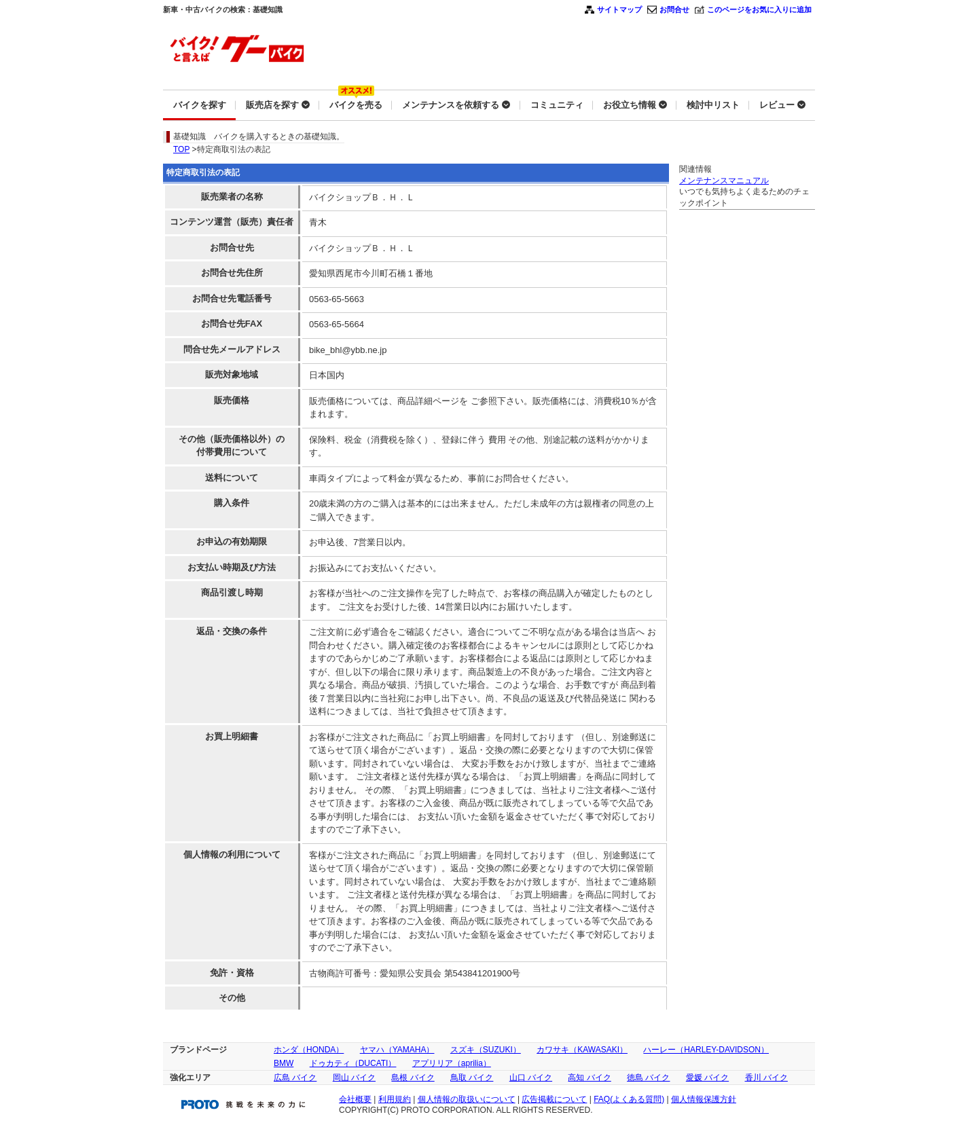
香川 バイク (766, 1077)
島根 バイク (412, 1077)
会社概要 (355, 1099)
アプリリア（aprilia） (451, 1063)
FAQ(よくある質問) (629, 1099)
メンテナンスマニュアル (724, 180)
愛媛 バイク (707, 1077)
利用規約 (394, 1099)
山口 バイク (530, 1077)
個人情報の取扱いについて (466, 1099)
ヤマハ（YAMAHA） (397, 1049)
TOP (181, 149)
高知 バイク (589, 1077)
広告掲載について (554, 1099)
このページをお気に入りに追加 (759, 9)
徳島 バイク (648, 1077)
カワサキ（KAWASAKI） (582, 1049)
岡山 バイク (354, 1077)
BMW (283, 1063)
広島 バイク (295, 1077)
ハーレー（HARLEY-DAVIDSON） (706, 1049)
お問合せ (674, 9)
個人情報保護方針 (703, 1099)
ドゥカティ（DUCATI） (353, 1063)
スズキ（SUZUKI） (485, 1049)
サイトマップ (619, 9)
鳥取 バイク (471, 1077)
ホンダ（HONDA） (309, 1049)
